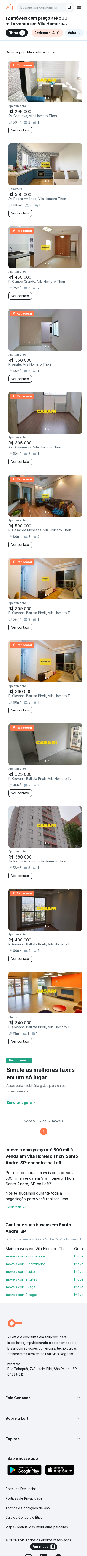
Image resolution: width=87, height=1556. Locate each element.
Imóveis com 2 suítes (21, 1279)
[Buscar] (69, 7)
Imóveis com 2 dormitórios (25, 1256)
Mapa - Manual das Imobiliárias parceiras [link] (37, 1527)
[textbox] (45, 7)
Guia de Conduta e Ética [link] (24, 1517)
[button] (43, 1397)
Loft (8, 1239)
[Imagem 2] (48, 98)
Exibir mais (16, 1207)
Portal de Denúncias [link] (21, 1489)
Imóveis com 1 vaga (20, 1287)
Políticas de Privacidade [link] (24, 1498)
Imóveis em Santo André (35, 1239)
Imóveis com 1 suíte (20, 1272)
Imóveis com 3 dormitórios (25, 1264)
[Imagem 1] (45, 98)
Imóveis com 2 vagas (22, 1295)
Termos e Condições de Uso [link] (28, 1508)
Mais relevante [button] (38, 52)
